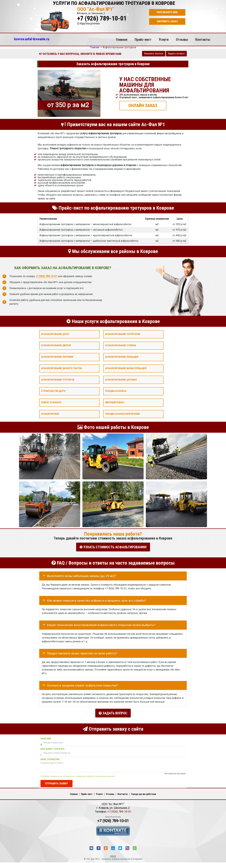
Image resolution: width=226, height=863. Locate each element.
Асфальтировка (50, 413)
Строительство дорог (53, 391)
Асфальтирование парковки (57, 357)
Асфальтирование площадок (121, 357)
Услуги (164, 39)
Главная (121, 39)
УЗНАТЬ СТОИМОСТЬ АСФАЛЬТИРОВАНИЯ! (113, 547)
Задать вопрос (176, 53)
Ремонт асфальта (51, 402)
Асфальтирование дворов (56, 345)
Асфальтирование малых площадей (125, 368)
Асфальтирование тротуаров (57, 379)
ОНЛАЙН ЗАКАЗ (142, 105)
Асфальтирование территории (122, 334)
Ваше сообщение (50, 757)
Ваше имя (45, 736)
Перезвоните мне (167, 12)
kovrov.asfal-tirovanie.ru (31, 39)
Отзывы (182, 39)
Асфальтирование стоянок (120, 345)
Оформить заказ (167, 21)
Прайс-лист (143, 39)
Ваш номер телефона (52, 747)
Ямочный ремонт (114, 402)
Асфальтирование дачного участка (61, 368)
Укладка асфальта (115, 391)
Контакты (202, 39)
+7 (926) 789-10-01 (101, 18)
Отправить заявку (56, 781)
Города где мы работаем (143, 792)
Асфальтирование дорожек (121, 379)
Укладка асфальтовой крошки (122, 413)
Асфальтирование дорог (55, 334)
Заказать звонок (153, 53)
